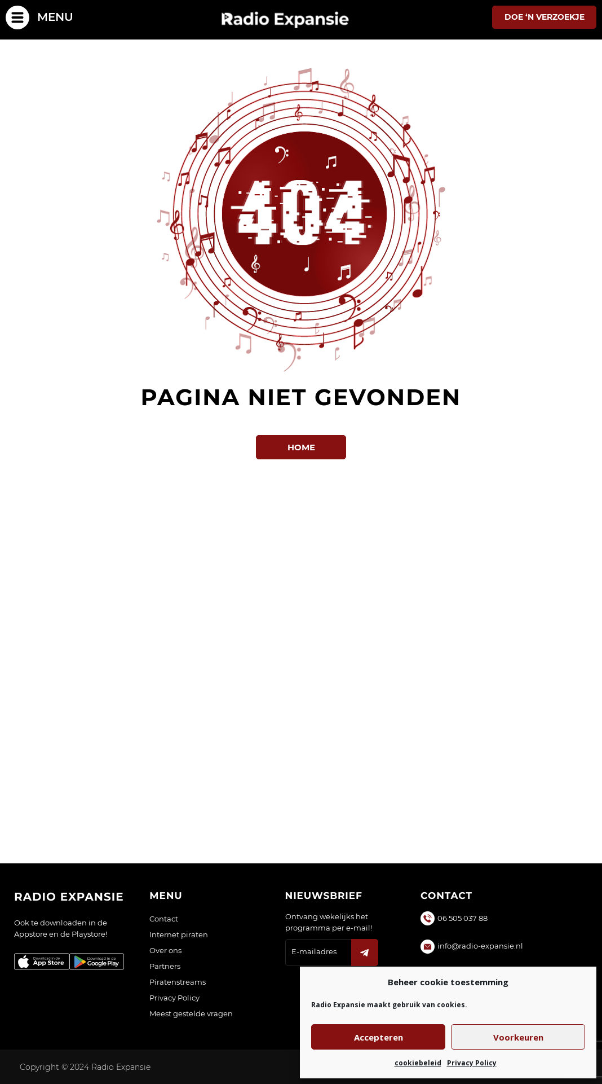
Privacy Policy (472, 1063)
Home (301, 447)
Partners (164, 966)
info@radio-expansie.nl (480, 945)
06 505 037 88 (462, 918)
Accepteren (378, 1037)
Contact (163, 918)
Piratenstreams (177, 981)
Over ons (165, 950)
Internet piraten (178, 934)
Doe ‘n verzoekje (544, 17)
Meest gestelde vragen (191, 1013)
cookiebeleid (418, 1063)
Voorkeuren (518, 1037)
